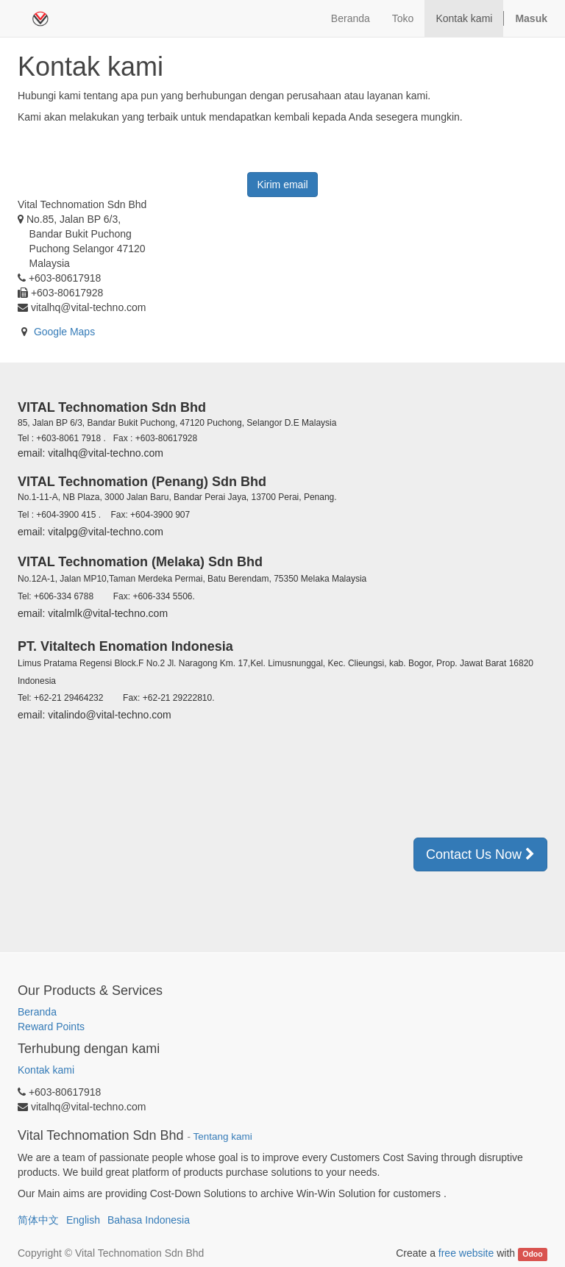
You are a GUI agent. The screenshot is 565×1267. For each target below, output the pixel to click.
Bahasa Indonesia (148, 1220)
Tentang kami (222, 1136)
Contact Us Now (480, 854)
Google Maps (64, 332)
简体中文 (38, 1220)
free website (466, 1253)
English (83, 1220)
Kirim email (282, 184)
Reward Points (53, 1026)
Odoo (532, 1253)
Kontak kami (46, 1070)
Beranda (37, 1012)
